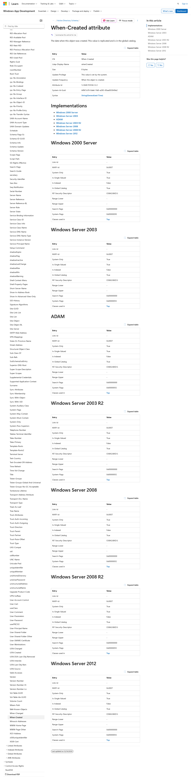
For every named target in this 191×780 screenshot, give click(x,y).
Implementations (155, 25)
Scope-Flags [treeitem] (15, 131)
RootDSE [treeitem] (9, 746)
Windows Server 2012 (157, 50)
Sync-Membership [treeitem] (17, 369)
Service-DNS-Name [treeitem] (18, 208)
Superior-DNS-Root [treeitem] (18, 341)
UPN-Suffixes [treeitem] (15, 572)
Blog (37, 771)
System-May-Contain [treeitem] (19, 390)
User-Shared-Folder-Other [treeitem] (21, 612)
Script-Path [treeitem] (14, 135)
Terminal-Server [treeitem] (16, 430)
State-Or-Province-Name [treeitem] (20, 317)
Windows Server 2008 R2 (158, 47)
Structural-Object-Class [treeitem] (20, 325)
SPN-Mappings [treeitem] (16, 313)
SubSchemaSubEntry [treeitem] (18, 337)
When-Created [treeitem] (16, 693)
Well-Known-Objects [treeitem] (18, 685)
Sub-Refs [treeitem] (13, 333)
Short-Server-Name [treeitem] (18, 264)
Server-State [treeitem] (15, 187)
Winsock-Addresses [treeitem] (18, 697)
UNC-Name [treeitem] (15, 535)
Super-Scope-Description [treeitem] (20, 345)
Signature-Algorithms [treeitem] (19, 280)
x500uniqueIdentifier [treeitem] (18, 713)
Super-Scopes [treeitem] (16, 349)
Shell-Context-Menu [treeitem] (18, 256)
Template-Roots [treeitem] (16, 422)
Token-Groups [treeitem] (16, 454)
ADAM (151, 36)
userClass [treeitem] (14, 584)
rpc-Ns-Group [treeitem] (16, 70)
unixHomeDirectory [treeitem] (18, 552)
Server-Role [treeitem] (15, 183)
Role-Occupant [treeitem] (16, 42)
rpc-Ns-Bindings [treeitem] (17, 58)
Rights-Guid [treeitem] (15, 38)
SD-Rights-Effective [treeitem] (18, 139)
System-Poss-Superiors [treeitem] (19, 402)
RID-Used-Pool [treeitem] (16, 34)
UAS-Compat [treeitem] (15, 523)
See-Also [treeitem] (13, 159)
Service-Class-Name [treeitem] (18, 204)
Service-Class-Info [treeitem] (17, 199)
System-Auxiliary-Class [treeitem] (19, 382)
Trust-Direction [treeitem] (16, 503)
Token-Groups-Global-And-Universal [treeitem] (25, 458)
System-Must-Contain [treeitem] (19, 394)
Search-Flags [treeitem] (15, 143)
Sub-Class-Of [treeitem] (15, 329)
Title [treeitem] (11, 450)
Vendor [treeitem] (13, 653)
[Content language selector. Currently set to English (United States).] (15, 765)
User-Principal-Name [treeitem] (18, 604)
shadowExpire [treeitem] (15, 228)
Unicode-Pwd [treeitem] (15, 539)
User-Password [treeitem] (16, 596)
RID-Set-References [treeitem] (18, 29)
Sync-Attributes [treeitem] (16, 365)
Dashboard (181, 11)
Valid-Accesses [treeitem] (16, 649)
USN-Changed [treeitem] (16, 624)
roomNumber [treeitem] (15, 46)
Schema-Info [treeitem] (15, 119)
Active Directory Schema (67, 20)
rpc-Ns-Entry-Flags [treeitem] (18, 66)
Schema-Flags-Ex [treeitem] (17, 110)
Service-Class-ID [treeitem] (17, 195)
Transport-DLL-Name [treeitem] (19, 475)
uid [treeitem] (11, 527)
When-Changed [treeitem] (16, 689)
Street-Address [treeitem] (16, 321)
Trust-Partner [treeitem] (15, 511)
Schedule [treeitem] (14, 106)
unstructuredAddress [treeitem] (18, 560)
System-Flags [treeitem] (15, 386)
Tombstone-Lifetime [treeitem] (18, 467)
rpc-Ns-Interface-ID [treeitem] (18, 74)
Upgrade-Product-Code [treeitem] (20, 568)
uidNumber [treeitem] (14, 531)
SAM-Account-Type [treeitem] (18, 98)
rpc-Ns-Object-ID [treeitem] (17, 78)
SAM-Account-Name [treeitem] (19, 94)
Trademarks (113, 771)
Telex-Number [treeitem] (15, 414)
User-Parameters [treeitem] (17, 592)
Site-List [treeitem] (13, 293)
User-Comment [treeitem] (16, 588)
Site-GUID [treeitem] (14, 284)
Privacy (60, 771)
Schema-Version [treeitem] (17, 127)
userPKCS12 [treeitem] (15, 600)
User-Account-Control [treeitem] (19, 576)
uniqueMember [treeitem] (16, 547)
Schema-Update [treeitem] (17, 123)
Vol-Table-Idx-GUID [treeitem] (18, 673)
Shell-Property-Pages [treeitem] (19, 260)
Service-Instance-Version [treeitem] (20, 216)
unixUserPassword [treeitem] (17, 556)
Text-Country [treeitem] (15, 434)
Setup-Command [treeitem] (17, 224)
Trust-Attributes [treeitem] (16, 491)
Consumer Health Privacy (78, 771)
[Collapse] (41, 20)
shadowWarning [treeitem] (16, 252)
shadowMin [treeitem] (15, 248)
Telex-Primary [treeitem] (15, 418)
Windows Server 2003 (157, 32)
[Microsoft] (5, 3)
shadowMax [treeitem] (15, 244)
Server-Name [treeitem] (15, 171)
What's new (168, 11)
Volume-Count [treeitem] (16, 677)
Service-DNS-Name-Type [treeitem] (20, 212)
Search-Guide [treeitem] (15, 147)
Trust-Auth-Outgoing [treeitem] (19, 499)
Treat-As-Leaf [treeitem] (15, 483)
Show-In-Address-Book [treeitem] (20, 268)
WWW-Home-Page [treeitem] (18, 701)
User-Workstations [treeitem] (17, 620)
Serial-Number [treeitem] (16, 167)
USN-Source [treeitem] (15, 645)
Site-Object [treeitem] (14, 297)
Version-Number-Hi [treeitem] (18, 661)
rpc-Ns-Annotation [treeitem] (18, 54)
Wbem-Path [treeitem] (15, 681)
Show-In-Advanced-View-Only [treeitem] (23, 272)
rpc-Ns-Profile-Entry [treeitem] (18, 86)
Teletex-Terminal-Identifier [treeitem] (20, 410)
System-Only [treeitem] (15, 398)
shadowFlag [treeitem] (15, 232)
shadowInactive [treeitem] (16, 236)
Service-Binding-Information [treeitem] (22, 191)
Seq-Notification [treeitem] (17, 163)
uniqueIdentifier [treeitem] (16, 543)
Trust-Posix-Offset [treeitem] (17, 515)
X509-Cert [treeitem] (14, 717)
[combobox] (23, 26)
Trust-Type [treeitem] (14, 519)
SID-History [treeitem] (15, 276)
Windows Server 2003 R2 (158, 40)
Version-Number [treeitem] (17, 657)
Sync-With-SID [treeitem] (16, 378)
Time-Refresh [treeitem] (15, 442)
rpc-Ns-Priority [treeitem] (16, 82)
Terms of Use (99, 771)
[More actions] (137, 20)
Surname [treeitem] (13, 361)
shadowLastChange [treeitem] (18, 240)
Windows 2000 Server (157, 29)
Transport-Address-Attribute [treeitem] (22, 471)
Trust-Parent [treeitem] (15, 507)
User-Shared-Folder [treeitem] (18, 608)
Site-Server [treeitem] (14, 305)
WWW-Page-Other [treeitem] (18, 705)
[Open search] (178, 3)
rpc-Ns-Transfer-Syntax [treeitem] (19, 90)
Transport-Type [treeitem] (16, 479)
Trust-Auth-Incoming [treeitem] (19, 495)
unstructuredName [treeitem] (18, 564)
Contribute (48, 771)
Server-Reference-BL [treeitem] (18, 179)
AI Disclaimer (8, 771)
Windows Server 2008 (157, 43)
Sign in (185, 3)
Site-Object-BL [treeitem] (16, 301)
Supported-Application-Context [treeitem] (23, 357)
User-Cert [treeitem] (14, 580)
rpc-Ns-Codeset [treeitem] (16, 62)
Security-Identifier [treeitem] (17, 155)
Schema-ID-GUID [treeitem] (17, 114)
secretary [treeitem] (14, 151)
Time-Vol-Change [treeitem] (17, 446)
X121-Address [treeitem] (15, 709)
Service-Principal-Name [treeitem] (20, 220)
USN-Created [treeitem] (15, 628)
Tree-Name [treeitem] (14, 487)
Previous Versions (25, 771)
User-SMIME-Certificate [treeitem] (20, 616)
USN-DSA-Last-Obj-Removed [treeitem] (22, 632)
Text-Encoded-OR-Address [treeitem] (21, 438)
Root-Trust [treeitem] (14, 50)
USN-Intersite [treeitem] (15, 637)
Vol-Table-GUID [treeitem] (16, 669)
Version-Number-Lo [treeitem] (18, 665)
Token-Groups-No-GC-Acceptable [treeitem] (24, 463)
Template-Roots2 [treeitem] (17, 426)
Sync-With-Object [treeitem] (17, 373)
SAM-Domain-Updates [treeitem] (19, 102)
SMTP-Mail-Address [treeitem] (18, 309)
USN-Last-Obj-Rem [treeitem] (18, 641)
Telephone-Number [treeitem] (18, 406)
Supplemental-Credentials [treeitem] (20, 353)
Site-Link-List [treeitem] (15, 288)
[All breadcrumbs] (53, 20)
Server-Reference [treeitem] (17, 175)
